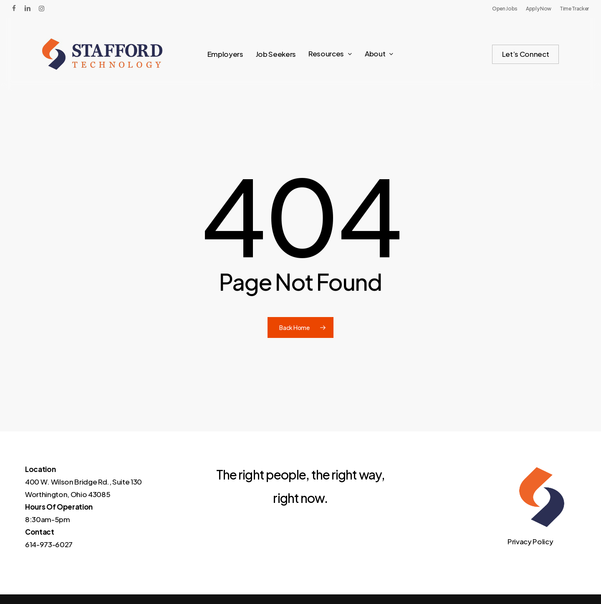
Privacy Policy (530, 541)
